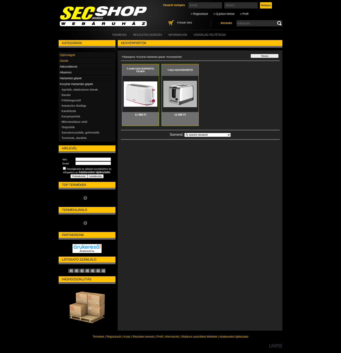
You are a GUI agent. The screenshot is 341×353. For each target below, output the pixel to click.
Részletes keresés (144, 336)
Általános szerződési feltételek (199, 336)
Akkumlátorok (68, 66)
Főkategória (128, 56)
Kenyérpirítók (71, 116)
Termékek (98, 336)
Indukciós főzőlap (74, 105)
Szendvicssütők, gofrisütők (80, 132)
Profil (160, 336)
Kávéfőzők (69, 111)
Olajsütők (68, 127)
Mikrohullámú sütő (74, 121)
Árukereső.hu (87, 251)
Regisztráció (114, 336)
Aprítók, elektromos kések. (80, 89)
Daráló (66, 95)
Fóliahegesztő (71, 100)
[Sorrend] (207, 135)
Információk (172, 336)
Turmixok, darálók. (74, 138)
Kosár (127, 336)
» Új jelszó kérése (224, 13)
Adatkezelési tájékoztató (233, 336)
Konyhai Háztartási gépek (151, 56)
